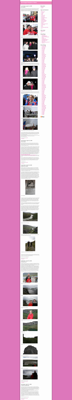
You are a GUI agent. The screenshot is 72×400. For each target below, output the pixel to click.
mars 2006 (43, 79)
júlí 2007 (43, 93)
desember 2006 (44, 87)
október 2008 (43, 106)
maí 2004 (43, 60)
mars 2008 (43, 100)
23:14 (27, 398)
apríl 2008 (43, 101)
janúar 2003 (43, 47)
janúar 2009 (43, 109)
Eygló (42, 14)
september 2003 (44, 54)
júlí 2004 (43, 62)
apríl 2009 (43, 111)
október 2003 (43, 55)
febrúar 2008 (43, 99)
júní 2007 (43, 92)
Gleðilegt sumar (44, 38)
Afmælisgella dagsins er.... (45, 39)
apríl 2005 (43, 70)
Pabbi (42, 25)
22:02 (27, 381)
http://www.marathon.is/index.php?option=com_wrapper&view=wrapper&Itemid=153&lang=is (28, 154)
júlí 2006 (43, 83)
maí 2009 (43, 112)
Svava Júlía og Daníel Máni (44, 27)
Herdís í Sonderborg (43, 20)
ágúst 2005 (43, 73)
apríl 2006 (43, 80)
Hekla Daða (42, 18)
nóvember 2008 (44, 107)
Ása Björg (42, 12)
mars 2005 (43, 69)
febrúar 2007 (43, 89)
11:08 (27, 162)
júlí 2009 (43, 114)
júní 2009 (43, 113)
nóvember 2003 (44, 56)
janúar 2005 (43, 67)
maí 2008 (43, 102)
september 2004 (44, 64)
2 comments (22, 138)
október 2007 (43, 96)
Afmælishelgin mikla (44, 40)
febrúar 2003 (43, 48)
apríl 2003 (43, 50)
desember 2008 (44, 108)
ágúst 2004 (43, 63)
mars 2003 (43, 49)
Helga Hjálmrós (43, 19)
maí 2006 (43, 81)
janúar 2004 (43, 57)
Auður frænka (43, 11)
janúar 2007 (43, 88)
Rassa (42, 26)
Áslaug (42, 13)
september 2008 (44, 105)
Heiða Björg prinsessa (44, 17)
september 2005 (44, 74)
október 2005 (43, 75)
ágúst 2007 (43, 94)
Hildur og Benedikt (43, 21)
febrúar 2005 (43, 68)
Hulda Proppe (43, 24)
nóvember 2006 (44, 86)
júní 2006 (43, 82)
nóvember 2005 (44, 76)
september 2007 (44, 95)
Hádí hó (43, 37)
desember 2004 (44, 66)
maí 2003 (43, 51)
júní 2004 (43, 61)
